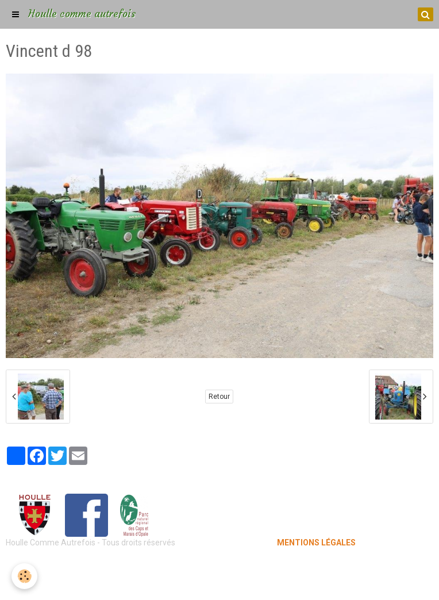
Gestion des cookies (220, 582)
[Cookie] (24, 576)
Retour (219, 397)
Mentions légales (220, 565)
